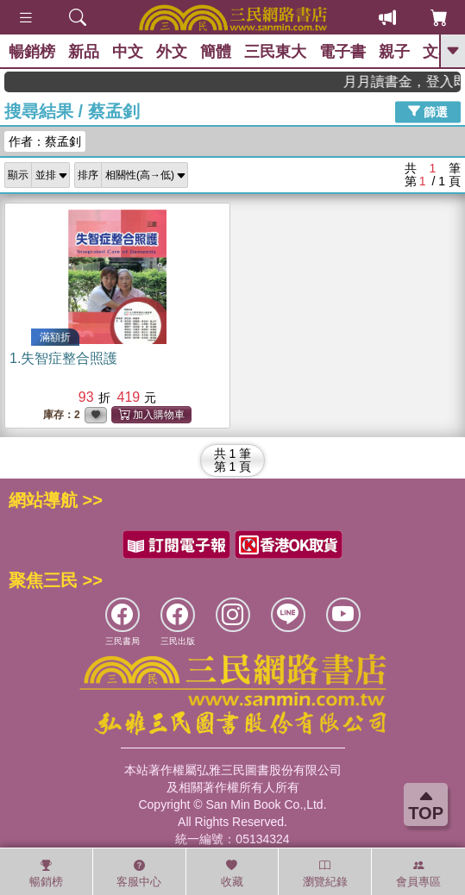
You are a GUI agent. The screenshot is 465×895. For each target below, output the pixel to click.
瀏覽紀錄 (325, 873)
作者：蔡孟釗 (45, 141)
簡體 (215, 51)
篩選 (428, 111)
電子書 (342, 51)
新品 (83, 51)
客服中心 (138, 873)
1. (63, 358)
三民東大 (275, 51)
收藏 (232, 873)
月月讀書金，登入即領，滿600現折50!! (409, 81)
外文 (171, 51)
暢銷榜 (32, 51)
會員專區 (418, 873)
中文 (127, 51)
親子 (394, 51)
